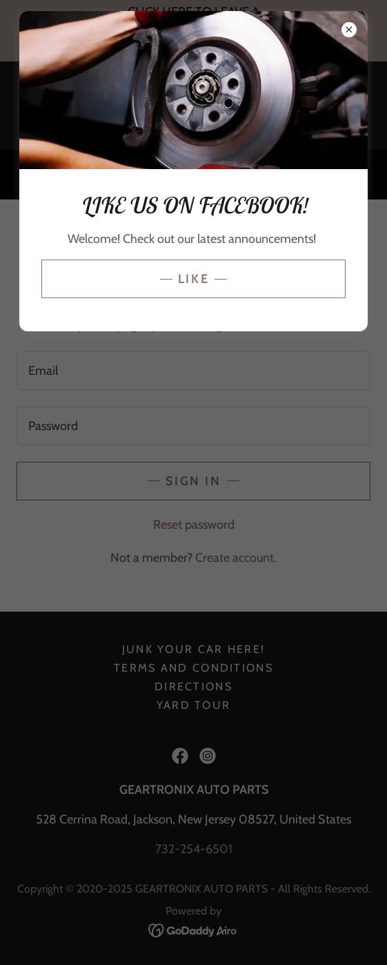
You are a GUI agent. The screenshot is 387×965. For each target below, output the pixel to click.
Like (193, 278)
